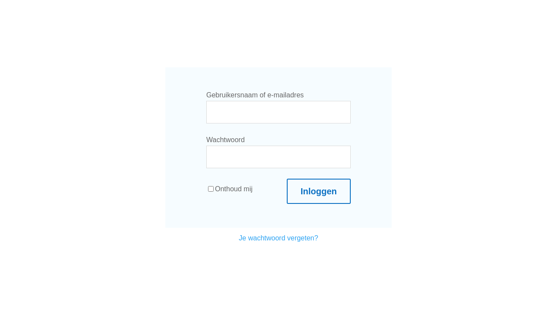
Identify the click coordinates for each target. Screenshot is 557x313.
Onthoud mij (230, 189)
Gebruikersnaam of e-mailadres (255, 95)
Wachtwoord (225, 139)
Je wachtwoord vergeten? (278, 238)
